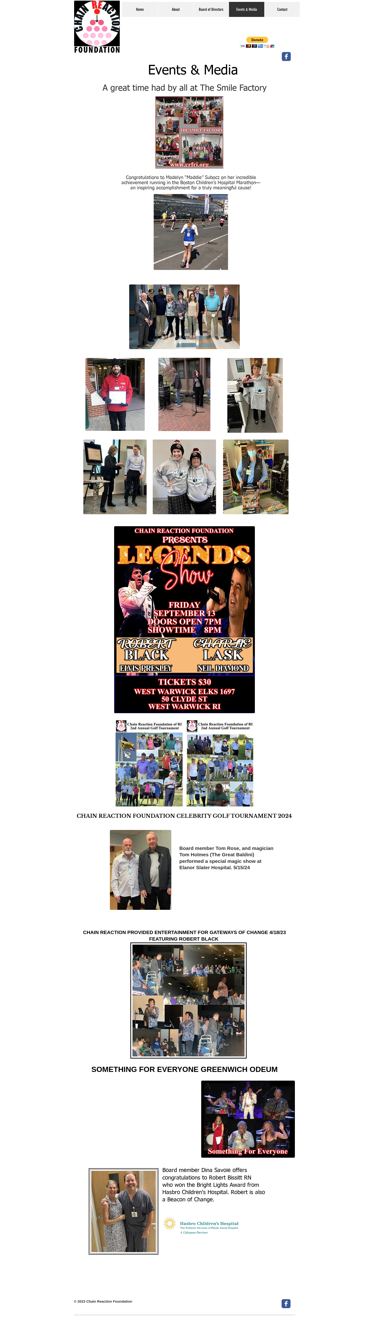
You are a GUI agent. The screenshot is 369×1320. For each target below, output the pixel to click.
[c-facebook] (286, 56)
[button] (257, 42)
